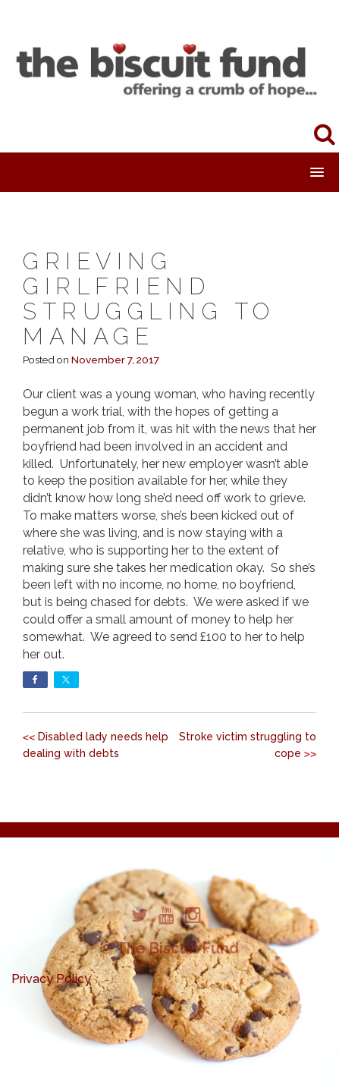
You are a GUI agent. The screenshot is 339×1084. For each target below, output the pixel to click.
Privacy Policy (51, 979)
